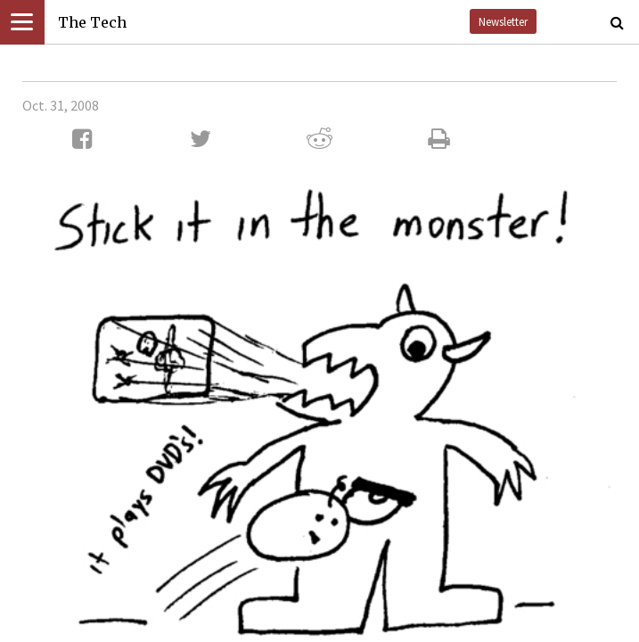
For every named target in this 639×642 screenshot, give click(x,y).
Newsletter (503, 21)
